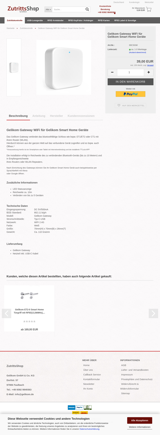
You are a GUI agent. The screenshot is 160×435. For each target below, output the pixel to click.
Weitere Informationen (139, 427)
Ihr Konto (88, 388)
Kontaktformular (91, 379)
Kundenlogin (134, 2)
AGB (123, 365)
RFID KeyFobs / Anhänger (80, 20)
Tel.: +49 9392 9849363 (19, 389)
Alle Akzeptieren (139, 420)
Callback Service (92, 374)
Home (86, 365)
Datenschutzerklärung (89, 429)
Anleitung (38, 115)
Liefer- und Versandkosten (135, 370)
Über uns (88, 370)
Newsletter (88, 384)
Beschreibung (18, 115)
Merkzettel (148, 2)
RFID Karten (104, 20)
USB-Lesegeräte (35, 20)
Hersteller (56, 115)
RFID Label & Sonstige (125, 20)
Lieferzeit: (112, 49)
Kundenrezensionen (81, 115)
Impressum (127, 374)
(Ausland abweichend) (137, 52)
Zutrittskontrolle (14, 20)
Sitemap (125, 393)
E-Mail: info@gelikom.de (20, 394)
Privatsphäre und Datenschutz (137, 379)
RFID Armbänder (56, 20)
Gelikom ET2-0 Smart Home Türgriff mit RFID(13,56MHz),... (29, 311)
